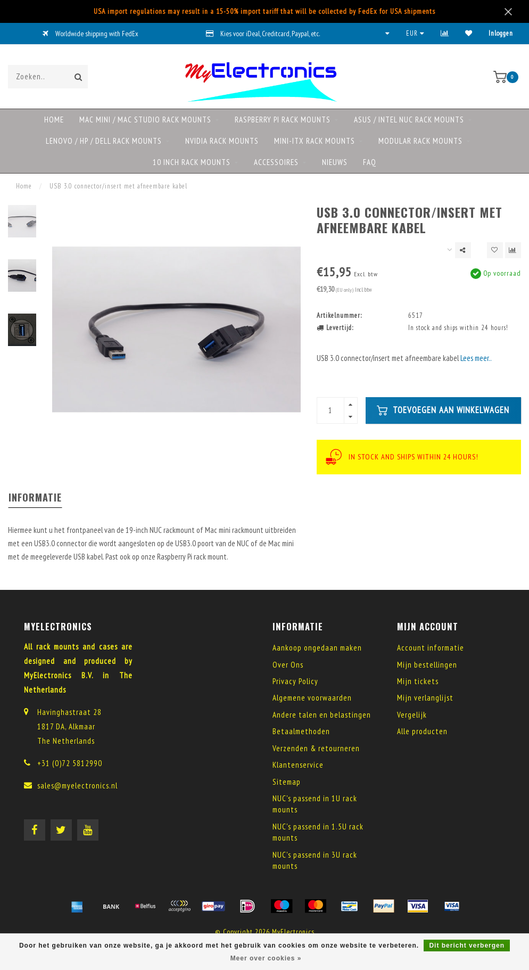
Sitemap (286, 782)
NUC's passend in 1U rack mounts (314, 804)
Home (54, 119)
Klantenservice (298, 765)
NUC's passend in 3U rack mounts (314, 860)
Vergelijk (412, 715)
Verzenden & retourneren (316, 748)
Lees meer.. (476, 358)
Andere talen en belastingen (321, 715)
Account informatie (430, 648)
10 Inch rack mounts (191, 162)
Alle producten (422, 731)
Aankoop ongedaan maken (317, 648)
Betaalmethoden (301, 731)
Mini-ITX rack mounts (314, 141)
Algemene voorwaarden (312, 698)
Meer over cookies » (266, 958)
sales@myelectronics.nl (77, 785)
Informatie (35, 497)
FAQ (369, 162)
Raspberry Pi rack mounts (282, 119)
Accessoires (276, 162)
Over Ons (287, 665)
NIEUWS (335, 162)
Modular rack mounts (420, 141)
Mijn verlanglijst (425, 698)
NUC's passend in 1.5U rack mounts (317, 832)
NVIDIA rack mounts (222, 141)
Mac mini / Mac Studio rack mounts (145, 119)
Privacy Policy (295, 681)
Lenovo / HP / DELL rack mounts (104, 141)
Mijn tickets (418, 681)
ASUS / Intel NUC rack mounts (409, 119)
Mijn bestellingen (427, 665)
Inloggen (501, 33)
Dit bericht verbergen (467, 945)
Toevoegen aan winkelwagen (443, 410)
